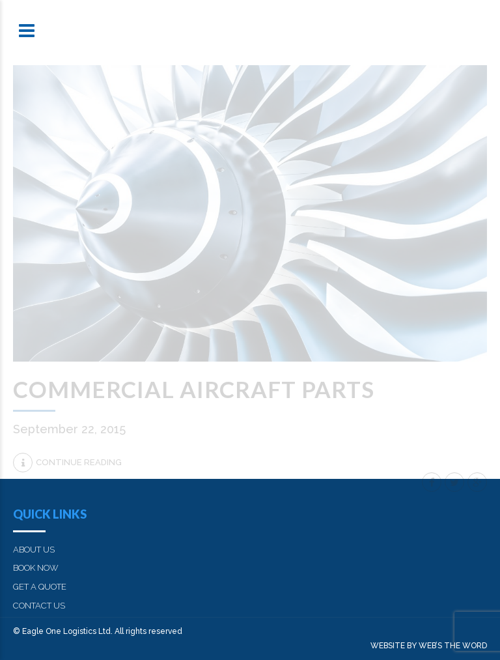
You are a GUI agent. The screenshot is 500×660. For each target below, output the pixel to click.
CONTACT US (39, 605)
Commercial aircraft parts (193, 389)
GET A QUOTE (39, 587)
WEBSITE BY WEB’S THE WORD (428, 645)
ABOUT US (34, 549)
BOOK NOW (36, 568)
